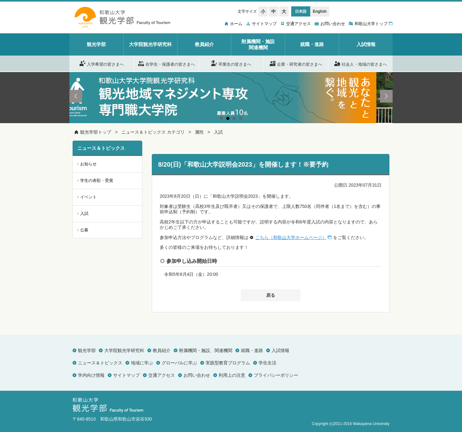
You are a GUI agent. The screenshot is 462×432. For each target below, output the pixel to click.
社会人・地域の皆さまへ (360, 63)
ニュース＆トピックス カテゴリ (153, 132)
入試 (218, 132)
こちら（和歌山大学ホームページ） (290, 237)
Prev (75, 96)
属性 (199, 132)
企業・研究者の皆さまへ (296, 63)
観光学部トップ (95, 132)
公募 (84, 230)
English (319, 11)
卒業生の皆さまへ (231, 63)
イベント (88, 197)
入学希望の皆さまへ (102, 63)
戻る (270, 295)
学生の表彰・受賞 (96, 180)
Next (386, 96)
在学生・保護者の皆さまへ (166, 63)
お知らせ (88, 164)
